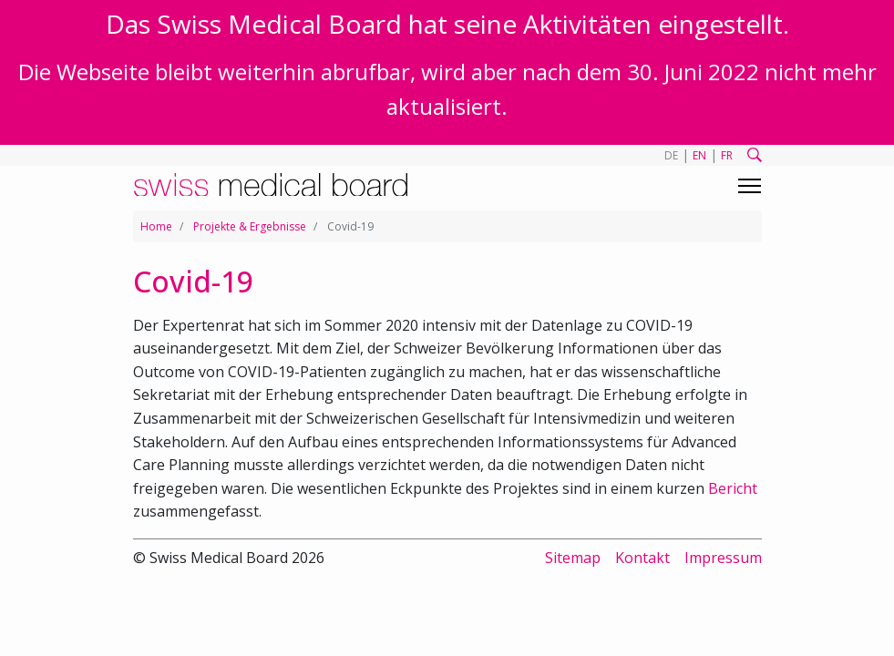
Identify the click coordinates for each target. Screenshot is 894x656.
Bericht (732, 488)
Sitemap (573, 558)
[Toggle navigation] (749, 186)
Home (156, 226)
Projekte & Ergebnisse (249, 226)
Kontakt (642, 558)
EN (699, 155)
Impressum (723, 558)
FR (727, 155)
